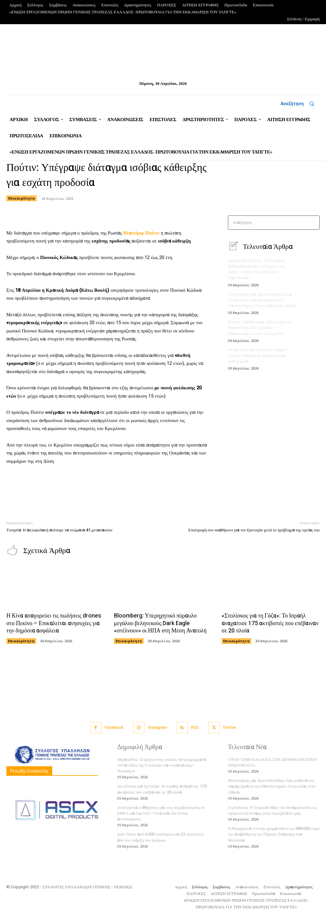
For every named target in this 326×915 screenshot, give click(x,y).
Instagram (157, 727)
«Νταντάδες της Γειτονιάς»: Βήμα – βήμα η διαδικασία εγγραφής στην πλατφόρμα (258, 355)
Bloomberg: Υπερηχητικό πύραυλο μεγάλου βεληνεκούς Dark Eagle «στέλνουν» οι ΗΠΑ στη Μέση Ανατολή (160, 623)
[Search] (313, 222)
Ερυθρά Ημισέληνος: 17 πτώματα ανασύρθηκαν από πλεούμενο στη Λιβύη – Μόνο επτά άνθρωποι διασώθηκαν (256, 269)
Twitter (229, 727)
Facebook (114, 727)
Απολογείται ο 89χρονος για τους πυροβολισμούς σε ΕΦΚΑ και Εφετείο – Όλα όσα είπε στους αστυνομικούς (161, 813)
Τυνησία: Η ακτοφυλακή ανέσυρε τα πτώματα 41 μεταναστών (59, 530)
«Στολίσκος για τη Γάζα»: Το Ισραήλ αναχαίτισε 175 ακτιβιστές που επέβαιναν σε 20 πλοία (270, 623)
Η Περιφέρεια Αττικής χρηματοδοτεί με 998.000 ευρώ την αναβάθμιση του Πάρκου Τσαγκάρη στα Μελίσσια (273, 834)
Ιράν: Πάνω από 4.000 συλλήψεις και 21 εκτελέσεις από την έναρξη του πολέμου (160, 837)
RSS (195, 727)
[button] (300, 104)
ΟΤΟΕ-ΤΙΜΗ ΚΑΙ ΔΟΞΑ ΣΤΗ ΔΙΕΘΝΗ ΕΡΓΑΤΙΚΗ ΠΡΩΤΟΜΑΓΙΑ (272, 762)
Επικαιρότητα (21, 198)
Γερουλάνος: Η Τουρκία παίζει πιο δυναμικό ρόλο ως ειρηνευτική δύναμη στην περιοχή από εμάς (272, 810)
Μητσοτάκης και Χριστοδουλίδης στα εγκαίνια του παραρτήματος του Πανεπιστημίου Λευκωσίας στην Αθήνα (261, 300)
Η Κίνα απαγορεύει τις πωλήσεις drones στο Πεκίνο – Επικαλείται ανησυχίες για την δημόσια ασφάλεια (53, 623)
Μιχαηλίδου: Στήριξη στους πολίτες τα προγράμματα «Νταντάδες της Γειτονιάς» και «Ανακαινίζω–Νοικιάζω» (161, 765)
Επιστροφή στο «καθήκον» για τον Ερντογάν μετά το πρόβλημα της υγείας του (254, 530)
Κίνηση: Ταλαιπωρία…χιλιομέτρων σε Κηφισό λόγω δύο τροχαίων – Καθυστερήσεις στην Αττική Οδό (260, 327)
